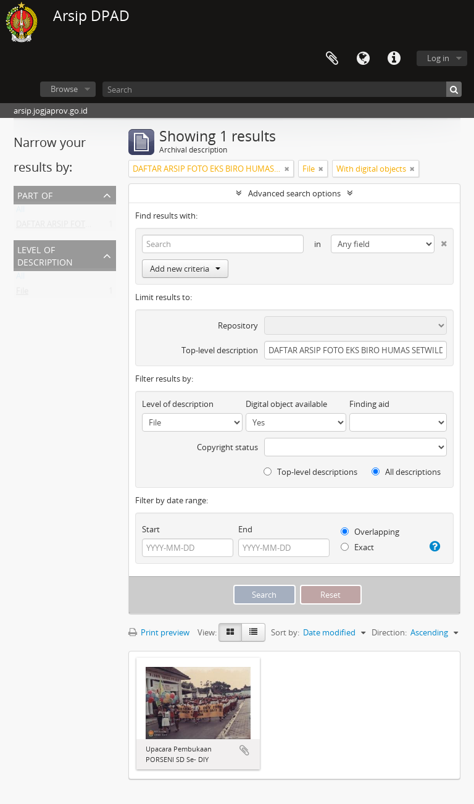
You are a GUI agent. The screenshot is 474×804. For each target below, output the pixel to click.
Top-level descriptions (310, 471)
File (22, 293)
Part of (34, 194)
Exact (357, 547)
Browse (64, 88)
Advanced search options (294, 193)
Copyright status (227, 447)
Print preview (158, 632)
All (20, 211)
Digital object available (286, 403)
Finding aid (369, 403)
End (245, 529)
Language (362, 58)
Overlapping (370, 531)
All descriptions (406, 471)
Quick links (393, 58)
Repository (238, 325)
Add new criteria (185, 268)
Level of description (45, 254)
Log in (438, 58)
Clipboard (332, 58)
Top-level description (219, 350)
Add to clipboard (244, 750)
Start (151, 529)
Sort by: (285, 632)
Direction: (389, 632)
